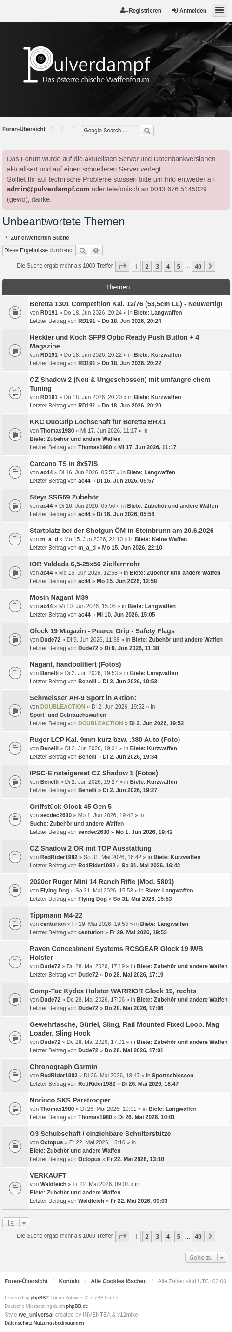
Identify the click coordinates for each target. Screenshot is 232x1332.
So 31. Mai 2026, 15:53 (142, 899)
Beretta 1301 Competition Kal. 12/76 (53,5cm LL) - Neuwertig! (126, 304)
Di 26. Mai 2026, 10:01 (146, 1117)
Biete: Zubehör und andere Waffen (75, 439)
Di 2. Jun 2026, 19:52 (156, 723)
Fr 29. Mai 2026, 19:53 (138, 932)
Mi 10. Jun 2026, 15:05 (126, 614)
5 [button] (178, 266)
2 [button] (146, 266)
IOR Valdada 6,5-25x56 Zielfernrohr (85, 564)
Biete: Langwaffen (158, 312)
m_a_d (49, 539)
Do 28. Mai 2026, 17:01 (134, 1050)
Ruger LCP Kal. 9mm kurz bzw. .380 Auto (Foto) (105, 739)
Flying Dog (54, 890)
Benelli (49, 673)
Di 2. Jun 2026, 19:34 (130, 757)
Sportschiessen (172, 1075)
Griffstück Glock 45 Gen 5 (71, 806)
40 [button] (198, 266)
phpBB (38, 1297)
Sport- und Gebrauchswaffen (68, 715)
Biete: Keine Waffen (161, 539)
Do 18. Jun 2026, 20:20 (131, 405)
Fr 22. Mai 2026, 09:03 (139, 1201)
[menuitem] (18, 1323)
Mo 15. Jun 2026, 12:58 (127, 581)
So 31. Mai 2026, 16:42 (150, 865)
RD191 (49, 312)
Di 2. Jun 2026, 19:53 (130, 681)
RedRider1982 (59, 857)
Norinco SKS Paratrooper (70, 1100)
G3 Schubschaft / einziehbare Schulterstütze (100, 1133)
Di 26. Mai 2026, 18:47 (150, 1084)
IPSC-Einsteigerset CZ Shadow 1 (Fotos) (94, 773)
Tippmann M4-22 (56, 915)
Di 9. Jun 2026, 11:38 (132, 648)
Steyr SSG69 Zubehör (64, 497)
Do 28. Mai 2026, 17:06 (134, 1008)
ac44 (46, 472)
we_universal (36, 1315)
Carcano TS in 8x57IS (64, 463)
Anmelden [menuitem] (188, 10)
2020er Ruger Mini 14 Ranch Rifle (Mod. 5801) (102, 882)
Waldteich (53, 1184)
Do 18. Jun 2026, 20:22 (131, 363)
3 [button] (157, 266)
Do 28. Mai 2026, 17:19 (134, 974)
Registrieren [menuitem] (140, 10)
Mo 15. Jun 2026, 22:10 (132, 548)
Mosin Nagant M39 (59, 597)
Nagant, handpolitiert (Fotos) (75, 664)
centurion (53, 924)
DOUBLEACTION (63, 706)
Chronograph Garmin (64, 1066)
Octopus (51, 1142)
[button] (122, 266)
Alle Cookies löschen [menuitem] (119, 1281)
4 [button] (168, 266)
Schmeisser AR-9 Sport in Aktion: (83, 698)
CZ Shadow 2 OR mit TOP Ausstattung (91, 848)
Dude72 (50, 639)
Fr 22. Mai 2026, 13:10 (135, 1159)
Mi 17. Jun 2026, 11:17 (147, 447)
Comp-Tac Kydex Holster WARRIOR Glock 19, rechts (113, 991)
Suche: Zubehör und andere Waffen (77, 823)
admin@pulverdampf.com (48, 189)
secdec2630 (56, 815)
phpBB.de (77, 1306)
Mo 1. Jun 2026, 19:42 (144, 832)
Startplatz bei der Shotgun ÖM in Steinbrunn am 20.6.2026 (122, 530)
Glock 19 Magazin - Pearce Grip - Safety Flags (102, 631)
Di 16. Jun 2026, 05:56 (125, 514)
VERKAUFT (48, 1175)
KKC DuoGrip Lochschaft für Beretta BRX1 (98, 422)
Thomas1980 (57, 430)
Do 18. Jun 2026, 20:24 (131, 321)
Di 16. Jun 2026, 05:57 (125, 481)
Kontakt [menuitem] (69, 1281)
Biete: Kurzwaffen (157, 355)
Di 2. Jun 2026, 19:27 (130, 790)
